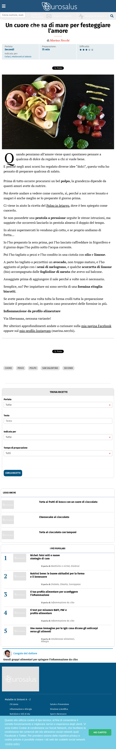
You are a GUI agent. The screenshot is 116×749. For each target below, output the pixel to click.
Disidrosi (75, 566)
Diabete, (55, 584)
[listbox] (58, 405)
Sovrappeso (75, 584)
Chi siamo (14, 704)
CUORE (8, 368)
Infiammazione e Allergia (21, 709)
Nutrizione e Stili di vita (20, 714)
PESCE (21, 368)
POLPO (33, 368)
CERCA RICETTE (13, 473)
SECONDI (68, 368)
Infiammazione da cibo (62, 602)
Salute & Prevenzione (37, 15)
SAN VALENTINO (50, 368)
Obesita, (64, 584)
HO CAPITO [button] (100, 732)
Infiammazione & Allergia (38, 21)
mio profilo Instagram (35, 331)
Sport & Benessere (36, 34)
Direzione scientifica (59, 709)
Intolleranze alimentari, (63, 639)
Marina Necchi (59, 40)
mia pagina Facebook (96, 326)
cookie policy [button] (12, 744)
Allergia (45, 641)
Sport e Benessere (58, 714)
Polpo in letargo (57, 205)
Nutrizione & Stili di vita (37, 27)
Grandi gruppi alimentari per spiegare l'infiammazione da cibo (40, 659)
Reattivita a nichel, (61, 566)
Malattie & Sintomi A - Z (18, 699)
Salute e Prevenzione (59, 704)
